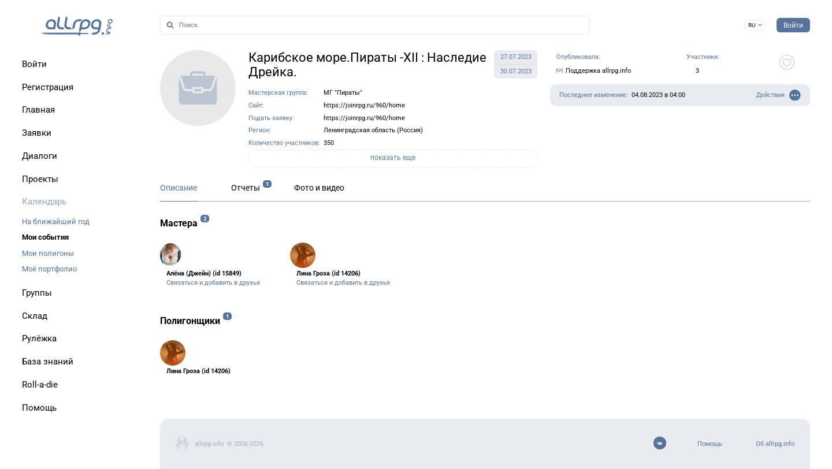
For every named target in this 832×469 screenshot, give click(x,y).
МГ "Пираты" (343, 92)
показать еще (392, 158)
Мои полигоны (48, 253)
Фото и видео (319, 188)
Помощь (709, 444)
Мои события (45, 237)
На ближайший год (56, 221)
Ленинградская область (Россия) (373, 130)
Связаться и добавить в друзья (213, 282)
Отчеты (245, 188)
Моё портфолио (49, 269)
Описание (178, 188)
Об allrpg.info (775, 444)
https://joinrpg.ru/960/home (364, 105)
